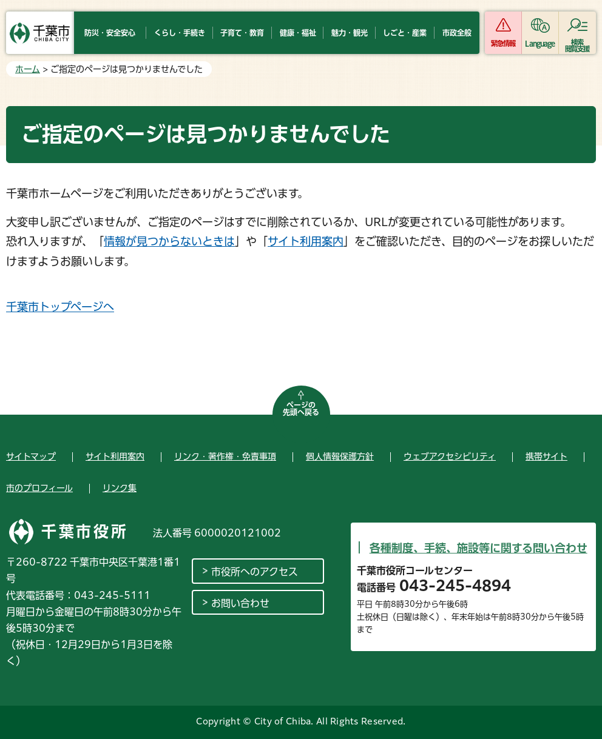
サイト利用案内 (305, 241)
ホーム (27, 69)
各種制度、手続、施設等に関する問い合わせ (478, 548)
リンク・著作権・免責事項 (225, 456)
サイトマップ (31, 456)
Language (540, 43)
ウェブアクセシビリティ (450, 456)
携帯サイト (546, 456)
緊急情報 (503, 43)
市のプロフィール (39, 488)
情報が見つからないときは (169, 241)
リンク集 (120, 488)
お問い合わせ (240, 603)
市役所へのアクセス (254, 572)
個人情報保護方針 (340, 456)
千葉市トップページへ (60, 306)
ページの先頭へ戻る (301, 408)
